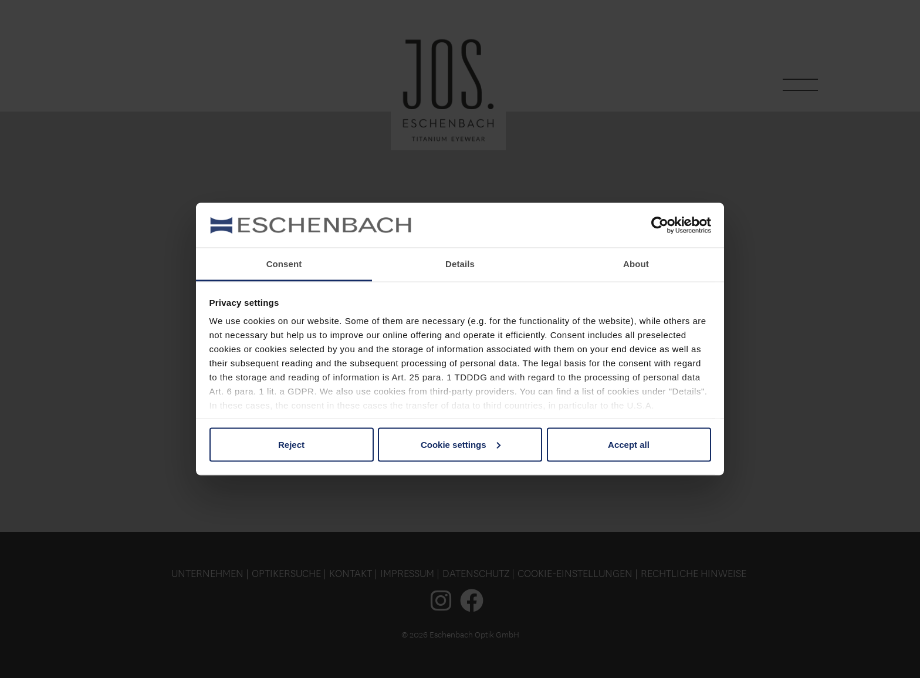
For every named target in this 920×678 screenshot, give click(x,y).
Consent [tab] (284, 264)
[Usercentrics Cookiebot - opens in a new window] (659, 225)
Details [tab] (460, 264)
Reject (291, 444)
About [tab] (636, 264)
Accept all (629, 444)
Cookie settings (460, 444)
